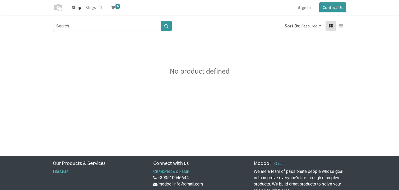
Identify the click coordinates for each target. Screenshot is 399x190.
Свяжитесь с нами (171, 171)
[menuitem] (76, 7)
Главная (60, 171)
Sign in (304, 7)
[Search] (166, 26)
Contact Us (333, 7)
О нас (279, 163)
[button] (311, 26)
